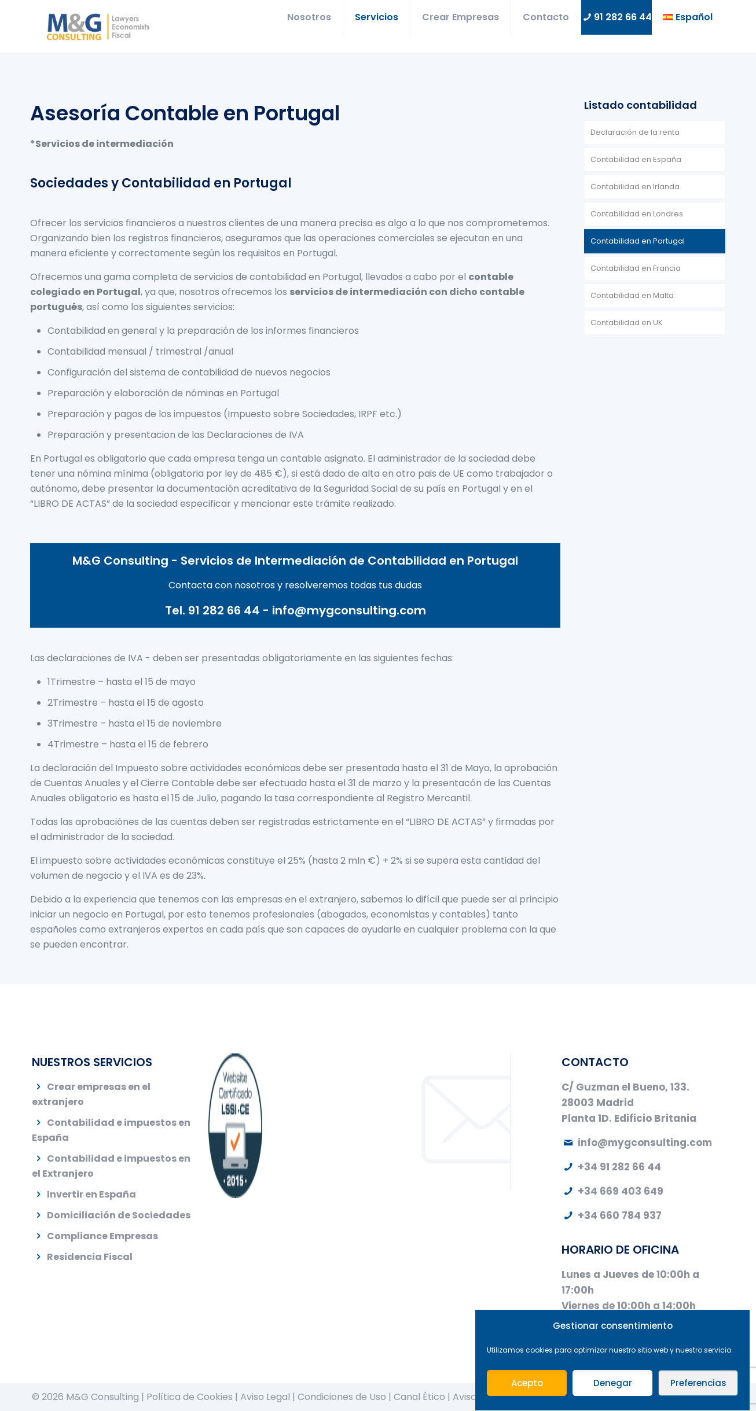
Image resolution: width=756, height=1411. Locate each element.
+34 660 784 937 (612, 1215)
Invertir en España (91, 1194)
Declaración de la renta (635, 132)
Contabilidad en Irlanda (635, 186)
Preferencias (698, 1383)
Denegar (612, 1383)
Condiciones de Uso (342, 1396)
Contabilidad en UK (626, 322)
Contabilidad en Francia (635, 268)
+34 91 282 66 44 (611, 1167)
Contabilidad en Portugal (637, 240)
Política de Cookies (189, 1396)
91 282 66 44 (616, 17)
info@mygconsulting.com (645, 1143)
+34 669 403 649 (612, 1191)
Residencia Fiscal (90, 1256)
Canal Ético (419, 1396)
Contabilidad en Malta (632, 295)
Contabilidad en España (635, 159)
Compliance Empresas (102, 1236)
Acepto (527, 1383)
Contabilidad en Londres (636, 213)
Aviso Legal (265, 1396)
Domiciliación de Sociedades (118, 1215)
